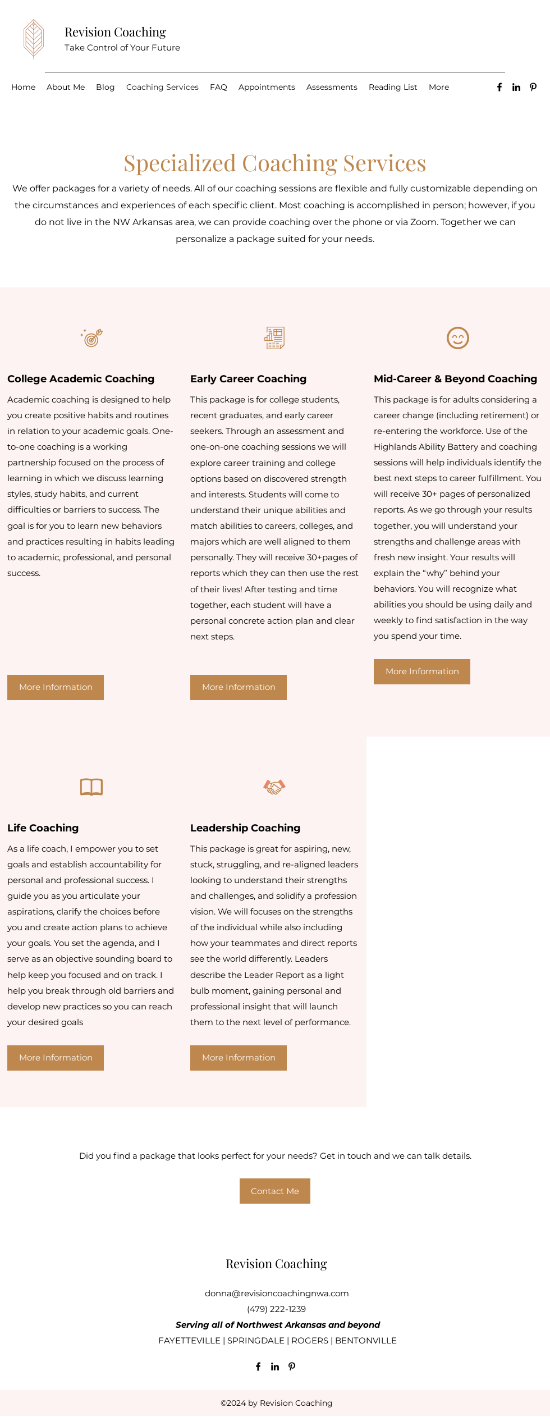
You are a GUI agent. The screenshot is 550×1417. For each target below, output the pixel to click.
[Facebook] (499, 87)
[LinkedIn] (516, 87)
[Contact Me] (275, 1191)
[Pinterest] (533, 87)
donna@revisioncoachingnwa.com (277, 1293)
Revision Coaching (115, 31)
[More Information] (55, 687)
